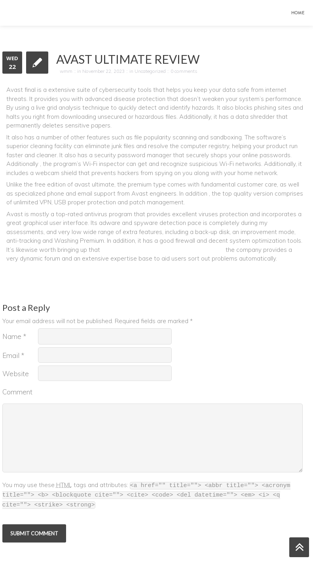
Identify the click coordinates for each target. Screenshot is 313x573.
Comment (17, 392)
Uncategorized (150, 71)
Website (15, 373)
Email (13, 355)
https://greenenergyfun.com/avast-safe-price (163, 249)
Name (14, 336)
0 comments (184, 71)
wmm (66, 71)
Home (297, 13)
